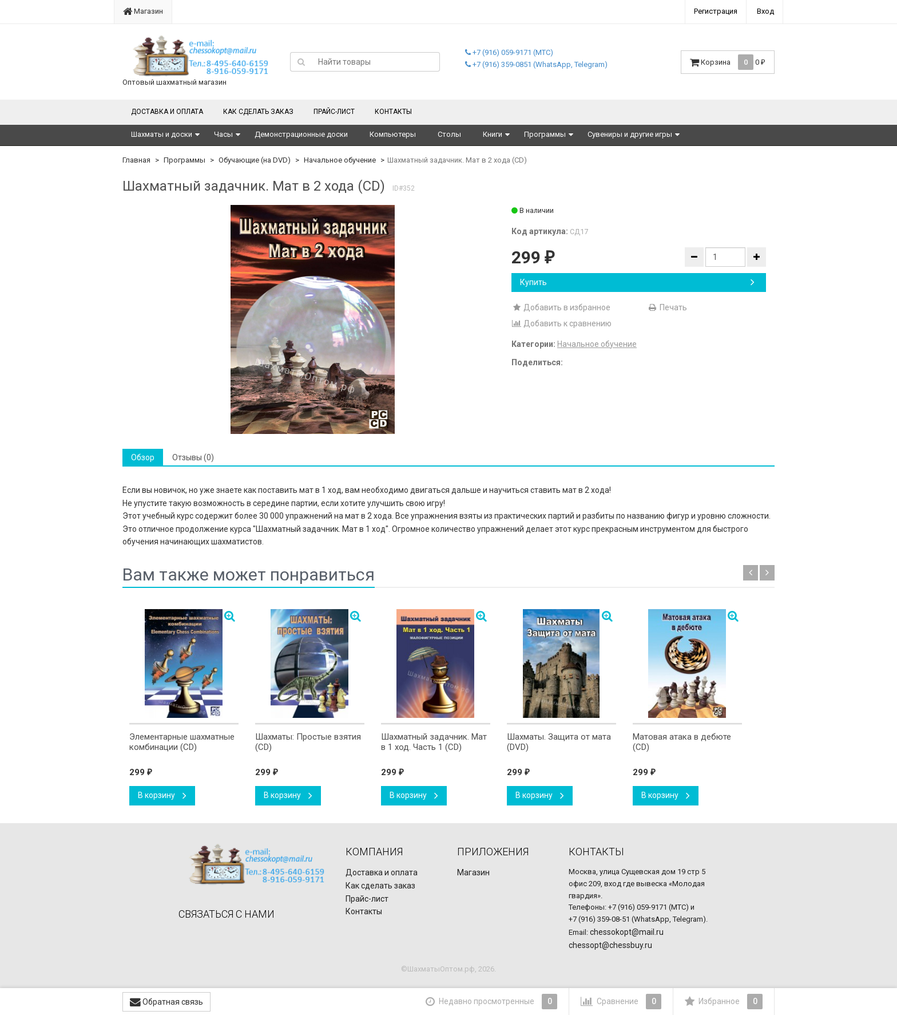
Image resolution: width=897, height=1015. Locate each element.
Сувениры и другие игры (630, 134)
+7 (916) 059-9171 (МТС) (509, 52)
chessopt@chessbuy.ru (610, 945)
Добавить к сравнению (561, 323)
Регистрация (715, 11)
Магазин (143, 11)
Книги (492, 134)
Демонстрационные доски (301, 134)
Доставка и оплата (167, 112)
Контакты (393, 112)
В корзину (162, 795)
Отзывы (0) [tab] (193, 457)
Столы (449, 134)
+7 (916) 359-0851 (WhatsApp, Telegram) (536, 64)
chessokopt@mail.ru (627, 932)
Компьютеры (393, 134)
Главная (136, 160)
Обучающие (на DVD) (255, 160)
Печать (667, 307)
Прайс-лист (334, 112)
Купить (637, 282)
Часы (223, 134)
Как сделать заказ (258, 112)
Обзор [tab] (142, 457)
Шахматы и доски (161, 134)
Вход (765, 11)
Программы (545, 134)
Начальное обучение (340, 160)
